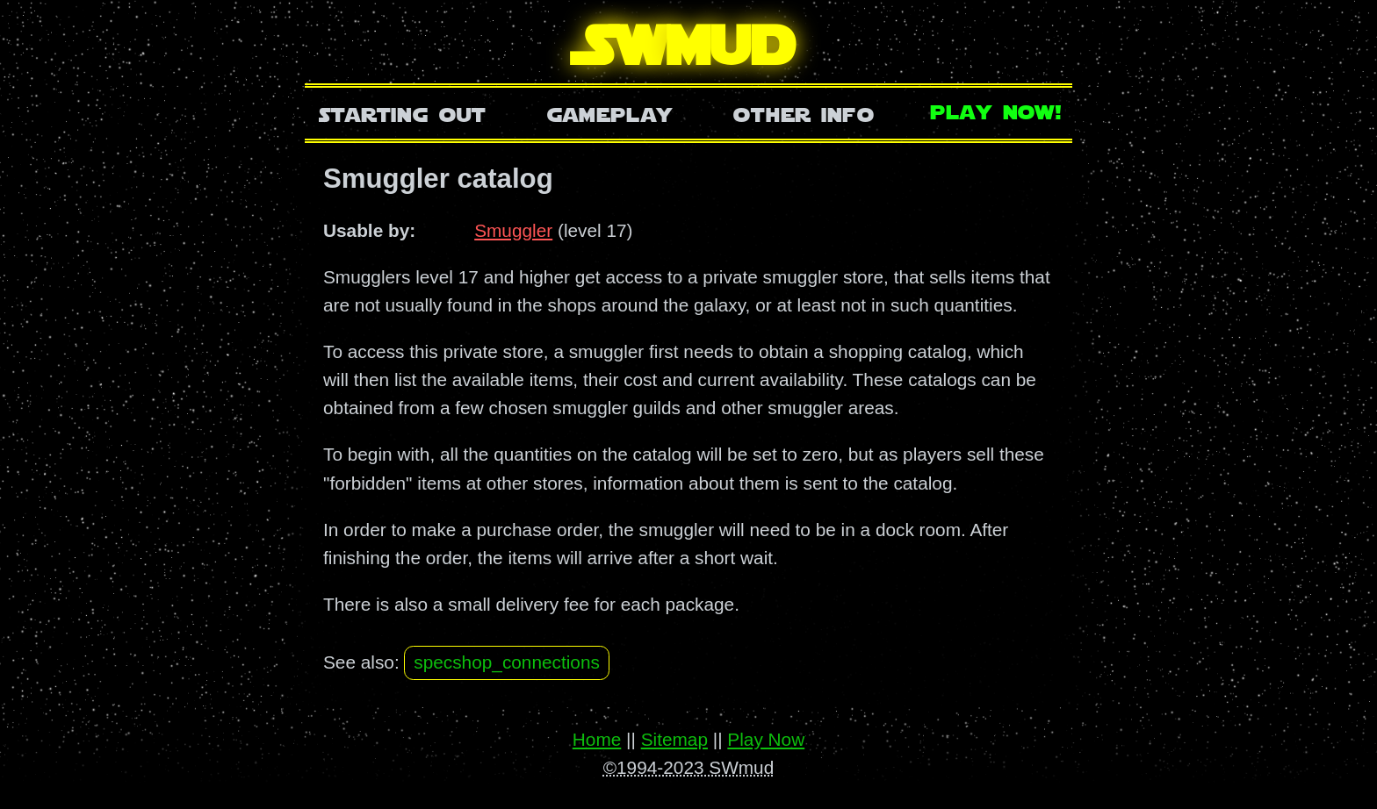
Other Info (803, 113)
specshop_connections (507, 662)
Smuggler (513, 230)
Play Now (765, 739)
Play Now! (996, 110)
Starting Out (403, 113)
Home (597, 739)
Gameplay (610, 113)
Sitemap (674, 739)
